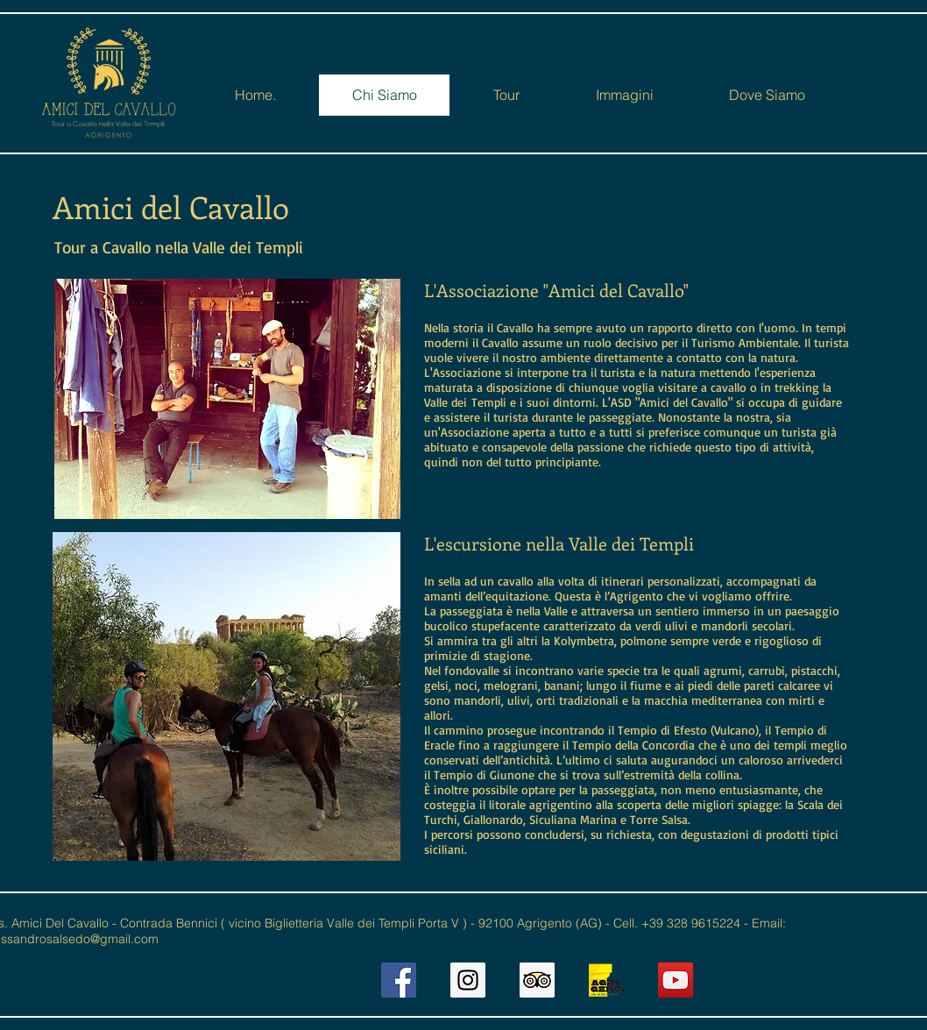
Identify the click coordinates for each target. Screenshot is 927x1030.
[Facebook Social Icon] (398, 980)
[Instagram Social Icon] (467, 980)
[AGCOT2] (606, 980)
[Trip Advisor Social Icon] (537, 980)
